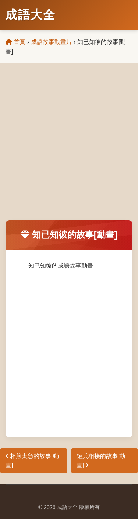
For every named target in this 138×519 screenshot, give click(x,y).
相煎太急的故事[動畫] (32, 461)
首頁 (15, 42)
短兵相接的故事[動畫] (101, 461)
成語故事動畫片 (51, 42)
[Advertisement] (69, 147)
